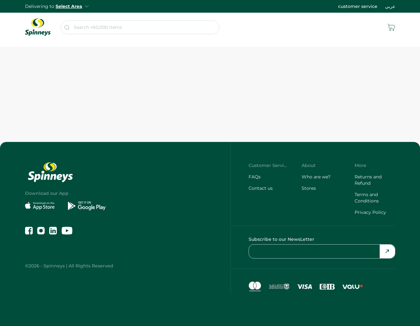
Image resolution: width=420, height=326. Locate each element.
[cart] (391, 27)
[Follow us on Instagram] (41, 230)
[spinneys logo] (37, 27)
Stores (309, 188)
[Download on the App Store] (44, 206)
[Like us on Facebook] (29, 230)
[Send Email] (387, 251)
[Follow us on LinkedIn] (53, 230)
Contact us (261, 188)
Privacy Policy (370, 212)
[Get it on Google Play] (87, 206)
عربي (390, 6)
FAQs (255, 177)
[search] (140, 27)
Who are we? (316, 177)
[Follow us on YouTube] (67, 230)
